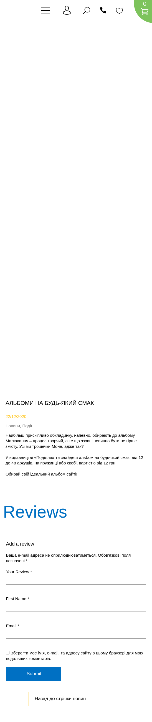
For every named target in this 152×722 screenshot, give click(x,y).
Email (12, 625)
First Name (17, 598)
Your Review (19, 571)
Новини (13, 425)
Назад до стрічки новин (60, 698)
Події (27, 425)
